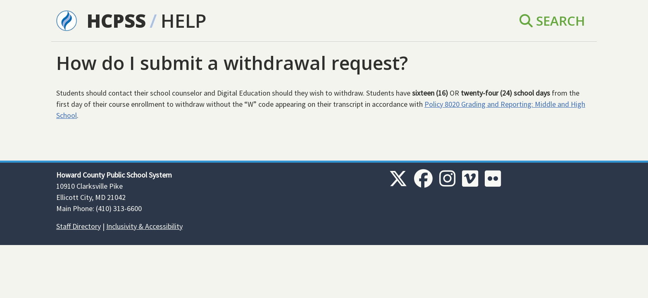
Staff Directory (78, 226)
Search (552, 20)
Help (183, 20)
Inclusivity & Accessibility (144, 226)
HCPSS (116, 20)
